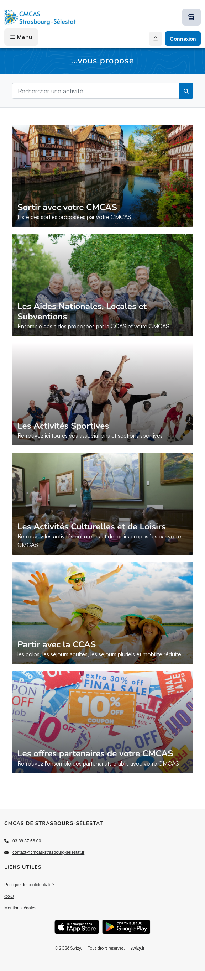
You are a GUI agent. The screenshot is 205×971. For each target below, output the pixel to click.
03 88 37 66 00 (26, 841)
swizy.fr (137, 948)
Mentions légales (20, 907)
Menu (21, 37)
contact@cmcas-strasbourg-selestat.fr (48, 852)
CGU (9, 896)
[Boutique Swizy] (191, 17)
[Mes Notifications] (155, 39)
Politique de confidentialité (29, 884)
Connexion (183, 39)
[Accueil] (40, 17)
